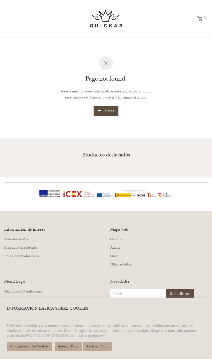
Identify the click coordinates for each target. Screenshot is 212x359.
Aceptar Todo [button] (68, 346)
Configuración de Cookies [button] (29, 346)
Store (114, 256)
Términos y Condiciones (23, 291)
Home (106, 110)
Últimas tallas (120, 264)
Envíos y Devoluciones (21, 256)
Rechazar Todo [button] (97, 346)
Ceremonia (118, 239)
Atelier (115, 247)
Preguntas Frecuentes (20, 247)
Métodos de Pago (17, 239)
